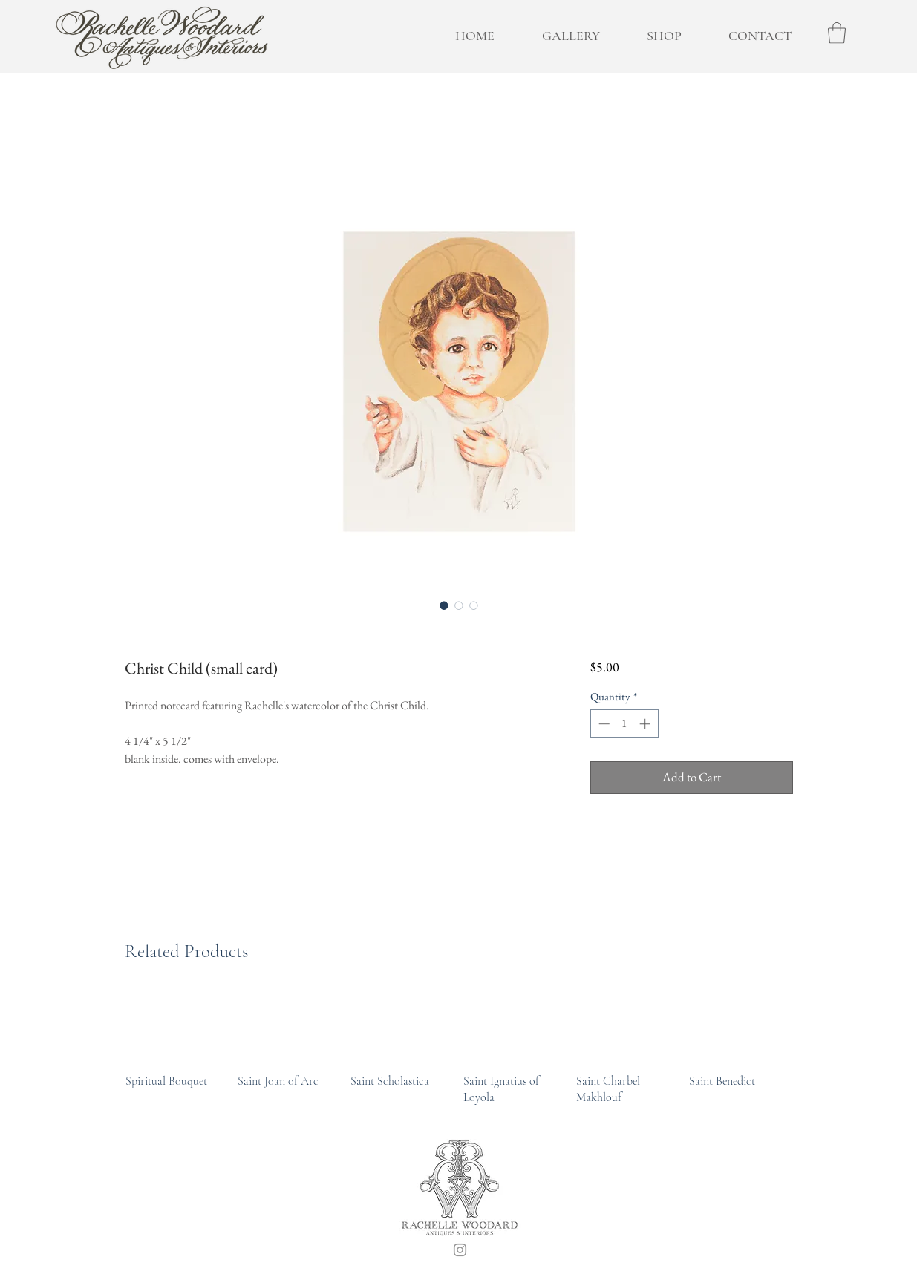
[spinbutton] (624, 724)
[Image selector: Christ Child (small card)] (444, 605)
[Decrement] (603, 724)
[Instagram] (460, 1249)
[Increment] (646, 724)
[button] (837, 33)
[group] (459, 1049)
